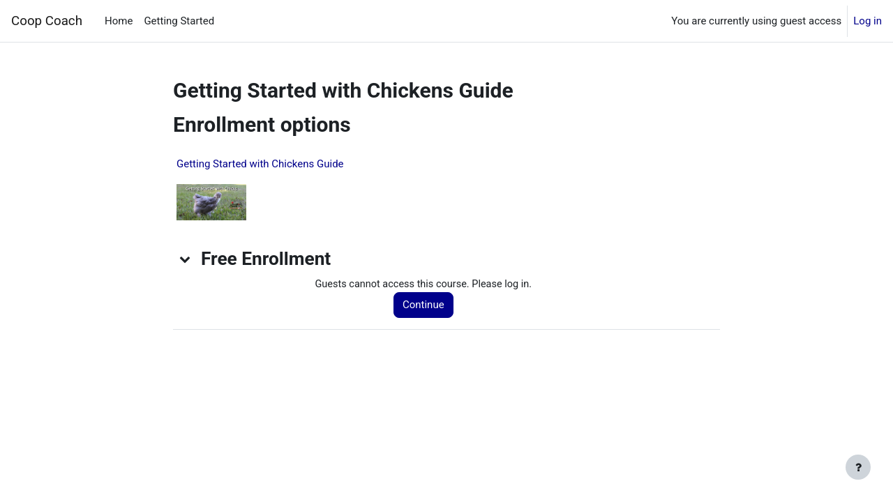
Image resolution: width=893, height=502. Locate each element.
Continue (427, 305)
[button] (185, 258)
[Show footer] (858, 467)
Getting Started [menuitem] (179, 21)
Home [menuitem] (119, 21)
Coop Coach (46, 21)
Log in (867, 21)
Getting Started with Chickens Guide (260, 164)
